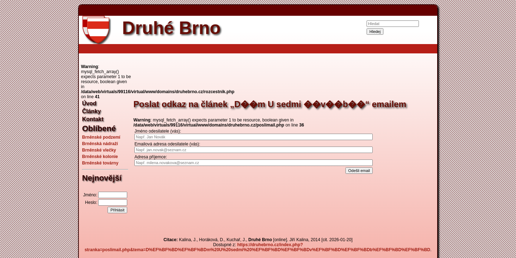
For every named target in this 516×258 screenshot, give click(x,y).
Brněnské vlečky (99, 150)
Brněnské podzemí (101, 137)
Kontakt (93, 119)
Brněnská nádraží (100, 143)
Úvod (89, 103)
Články (91, 111)
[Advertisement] (43, 129)
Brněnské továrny (100, 163)
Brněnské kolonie (100, 156)
